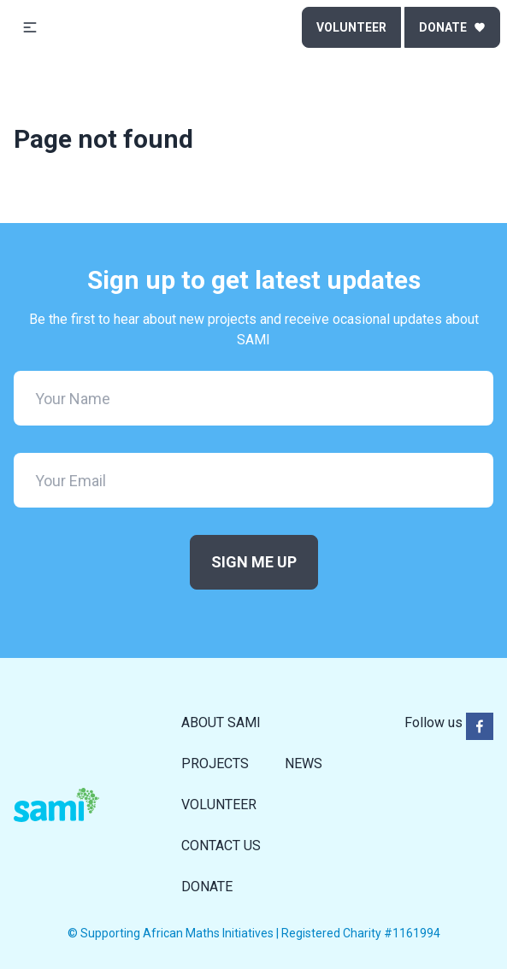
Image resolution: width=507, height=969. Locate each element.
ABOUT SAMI (221, 722)
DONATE (207, 886)
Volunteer (351, 27)
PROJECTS (215, 763)
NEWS (303, 763)
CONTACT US (221, 845)
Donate (452, 27)
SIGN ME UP (254, 562)
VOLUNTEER (218, 804)
